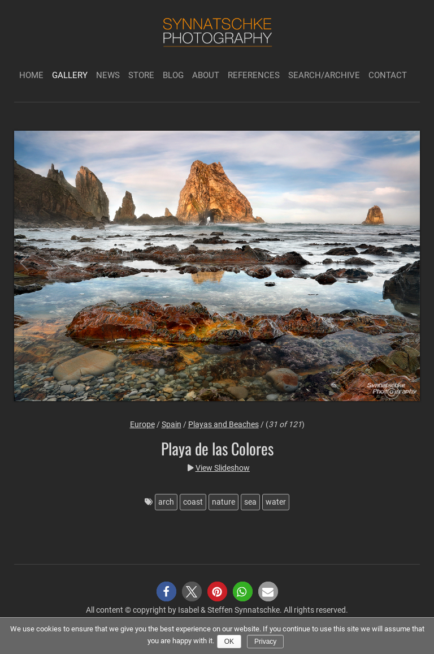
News (108, 75)
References (254, 75)
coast (193, 501)
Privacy (265, 642)
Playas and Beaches (223, 424)
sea (250, 501)
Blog (173, 75)
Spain (171, 424)
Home (31, 75)
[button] (166, 591)
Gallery (70, 75)
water (276, 501)
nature (223, 501)
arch (166, 501)
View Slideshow (223, 467)
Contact (387, 75)
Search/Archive (324, 75)
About (205, 75)
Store (141, 75)
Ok (229, 642)
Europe (142, 424)
